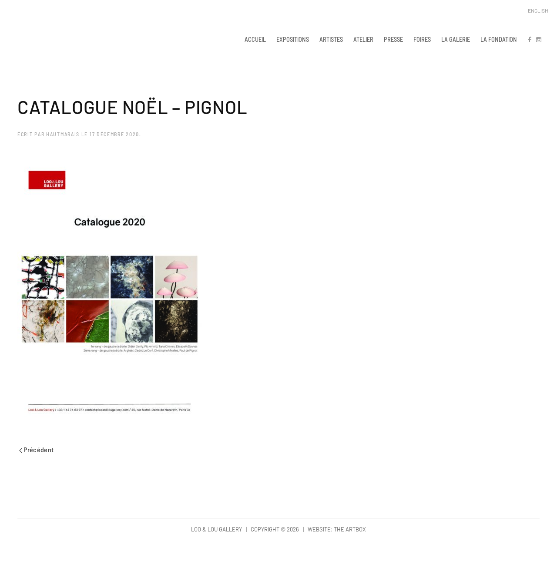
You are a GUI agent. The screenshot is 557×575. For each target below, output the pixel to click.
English (538, 10)
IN (538, 39)
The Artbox (350, 529)
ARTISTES (331, 39)
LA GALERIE (455, 39)
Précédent (36, 449)
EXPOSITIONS (292, 39)
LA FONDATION (498, 39)
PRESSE (393, 39)
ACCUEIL (255, 39)
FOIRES (422, 39)
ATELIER (363, 39)
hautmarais (63, 134)
